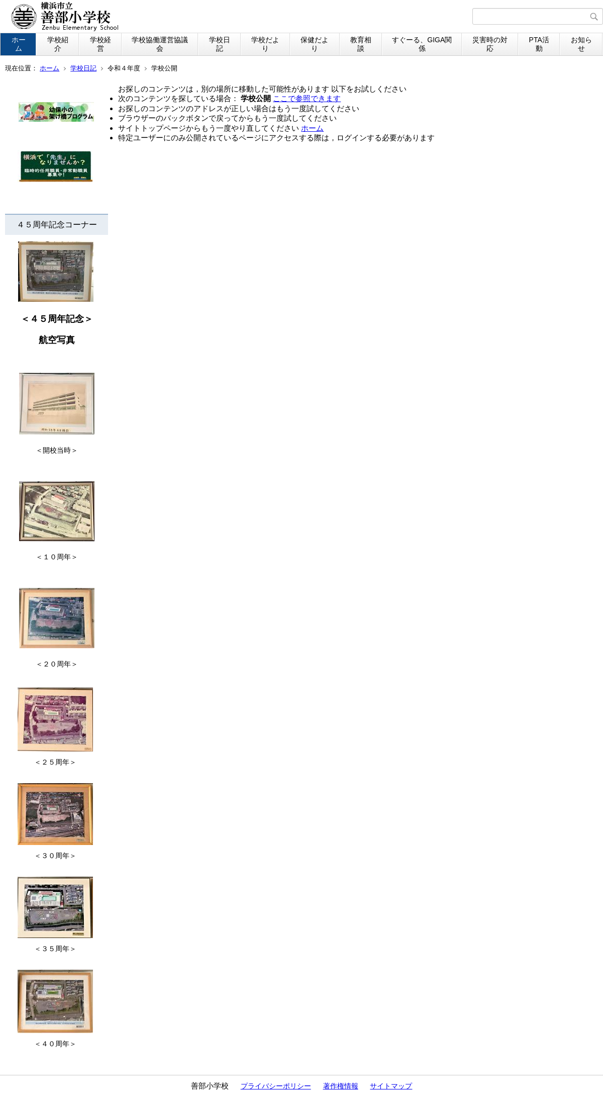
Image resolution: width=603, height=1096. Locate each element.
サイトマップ (391, 1086)
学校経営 (100, 44)
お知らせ (581, 44)
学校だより (265, 44)
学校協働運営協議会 (160, 44)
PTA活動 (539, 44)
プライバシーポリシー (276, 1086)
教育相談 (360, 44)
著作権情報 (340, 1086)
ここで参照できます (307, 98)
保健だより (314, 44)
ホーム (19, 44)
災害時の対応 (490, 44)
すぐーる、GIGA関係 (422, 44)
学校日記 (219, 44)
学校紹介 (57, 44)
